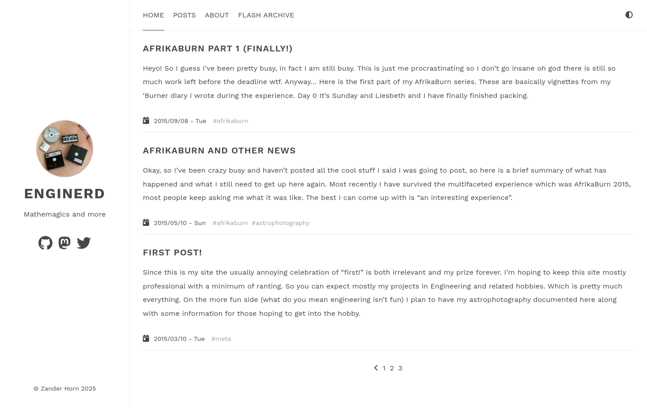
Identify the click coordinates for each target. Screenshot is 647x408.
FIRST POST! (172, 252)
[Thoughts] (65, 245)
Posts (184, 15)
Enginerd (64, 193)
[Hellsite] (84, 245)
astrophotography (282, 222)
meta (223, 338)
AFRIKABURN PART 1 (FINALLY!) (218, 48)
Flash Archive (266, 15)
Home (153, 15)
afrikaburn (233, 120)
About (217, 15)
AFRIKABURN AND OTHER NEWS (219, 150)
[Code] (47, 245)
